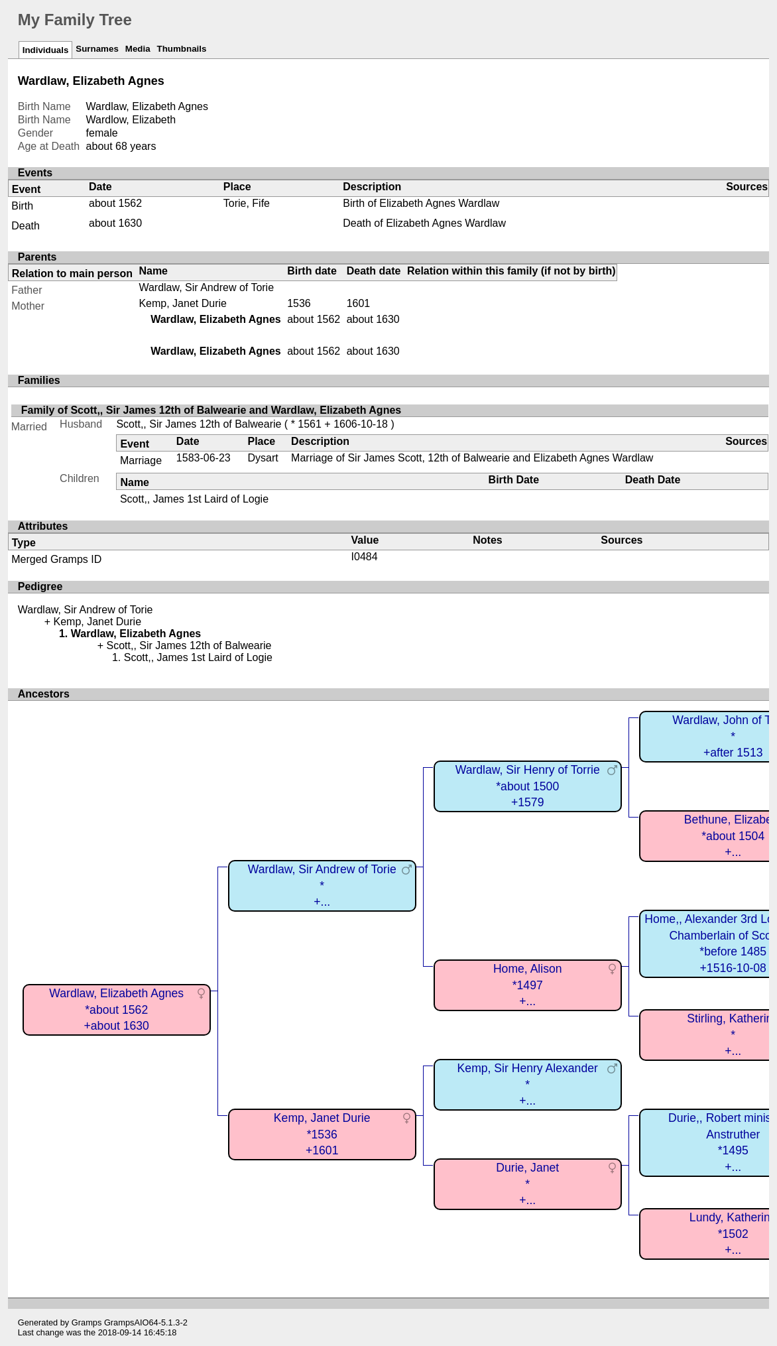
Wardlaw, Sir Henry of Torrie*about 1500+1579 (527, 786)
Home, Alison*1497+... (527, 985)
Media (137, 49)
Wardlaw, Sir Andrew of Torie (206, 287)
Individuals (46, 50)
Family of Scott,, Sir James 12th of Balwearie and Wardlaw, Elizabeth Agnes (211, 410)
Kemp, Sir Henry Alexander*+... (527, 1084)
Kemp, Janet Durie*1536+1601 (322, 1134)
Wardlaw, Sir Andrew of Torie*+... (322, 885)
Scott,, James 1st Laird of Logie (194, 499)
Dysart (262, 457)
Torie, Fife (246, 203)
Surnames (97, 49)
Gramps (87, 1322)
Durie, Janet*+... (527, 1184)
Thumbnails (182, 49)
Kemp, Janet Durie (183, 303)
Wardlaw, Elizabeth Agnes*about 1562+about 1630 (116, 1009)
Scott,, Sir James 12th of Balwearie (198, 424)
